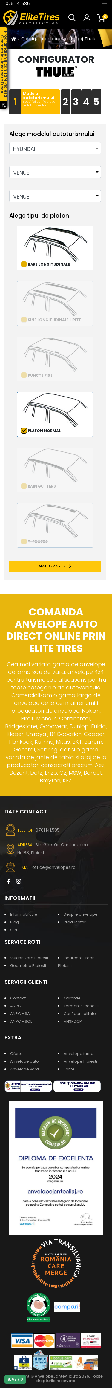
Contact (18, 998)
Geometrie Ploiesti (28, 965)
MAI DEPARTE (55, 566)
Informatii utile (23, 914)
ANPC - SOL (21, 1021)
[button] (73, 17)
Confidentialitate (80, 1013)
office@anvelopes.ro (54, 867)
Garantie (72, 998)
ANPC (15, 1006)
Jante (69, 1069)
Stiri (13, 930)
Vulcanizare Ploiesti (29, 958)
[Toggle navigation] (105, 3)
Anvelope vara (24, 1069)
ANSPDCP (73, 1021)
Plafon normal (44, 430)
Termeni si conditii (81, 1006)
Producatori (75, 922)
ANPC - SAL (20, 1013)
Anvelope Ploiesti (80, 1061)
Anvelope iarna (78, 1053)
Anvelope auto (24, 1061)
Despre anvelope (81, 914)
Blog (14, 922)
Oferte (16, 1053)
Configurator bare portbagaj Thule (59, 39)
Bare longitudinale (49, 264)
